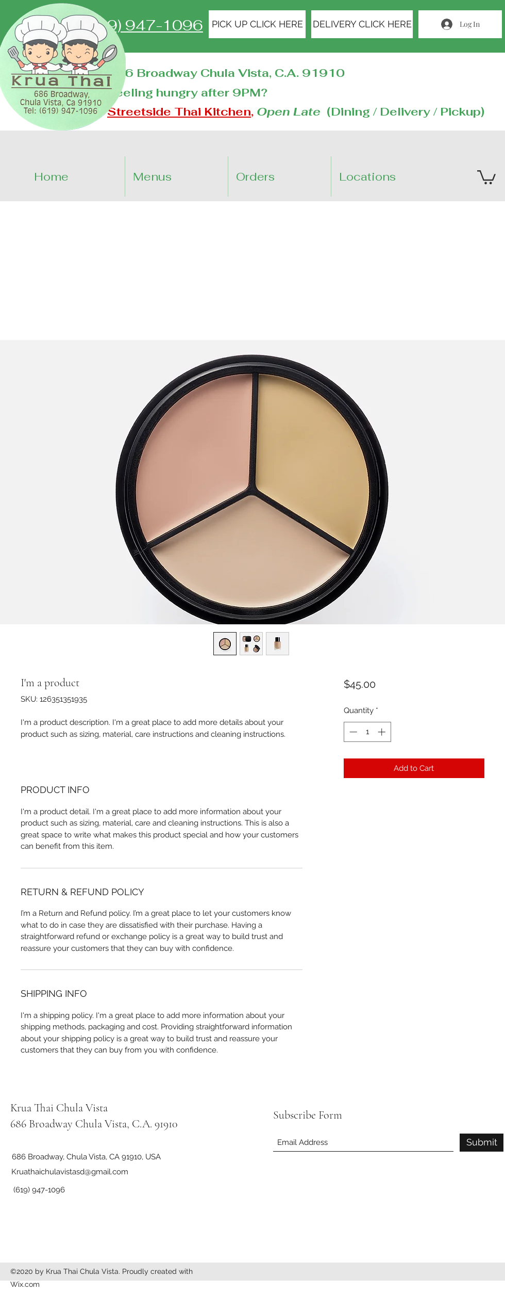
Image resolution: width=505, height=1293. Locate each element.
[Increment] (383, 731)
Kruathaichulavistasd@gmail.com (69, 1171)
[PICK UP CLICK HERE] (257, 24)
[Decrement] (352, 731)
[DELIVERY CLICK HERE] (362, 24)
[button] (391, 176)
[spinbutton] (367, 731)
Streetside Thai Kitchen (179, 111)
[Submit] (481, 1143)
